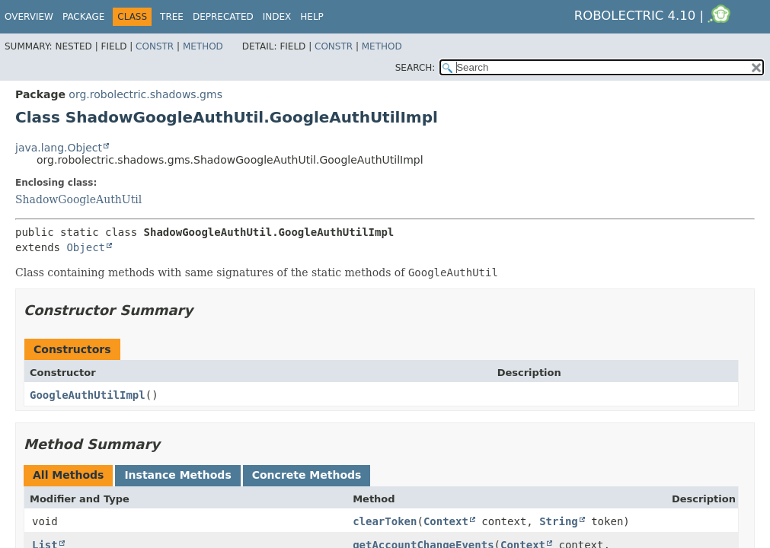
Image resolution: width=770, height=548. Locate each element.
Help (312, 16)
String (558, 521)
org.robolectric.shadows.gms (145, 94)
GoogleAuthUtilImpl (87, 395)
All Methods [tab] (68, 475)
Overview (29, 16)
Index (277, 16)
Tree (172, 16)
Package (83, 16)
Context (445, 521)
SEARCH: (415, 67)
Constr (155, 46)
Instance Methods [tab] (177, 475)
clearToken (385, 521)
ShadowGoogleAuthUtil (78, 199)
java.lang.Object (58, 148)
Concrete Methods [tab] (307, 475)
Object (85, 247)
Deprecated (223, 16)
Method (203, 46)
